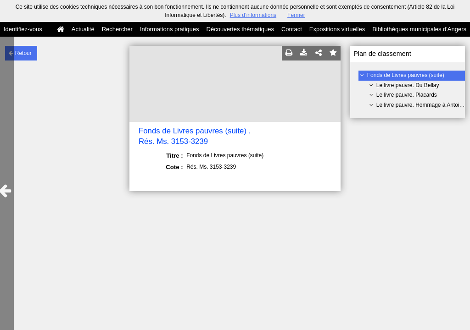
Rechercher (117, 29)
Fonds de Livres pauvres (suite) (405, 75)
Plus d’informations (253, 15)
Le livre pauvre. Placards (406, 95)
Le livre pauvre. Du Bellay (407, 85)
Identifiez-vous (23, 29)
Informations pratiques (169, 29)
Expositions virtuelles (337, 29)
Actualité (83, 29)
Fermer (296, 15)
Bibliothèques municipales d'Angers (419, 29)
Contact (291, 29)
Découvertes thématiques (240, 29)
